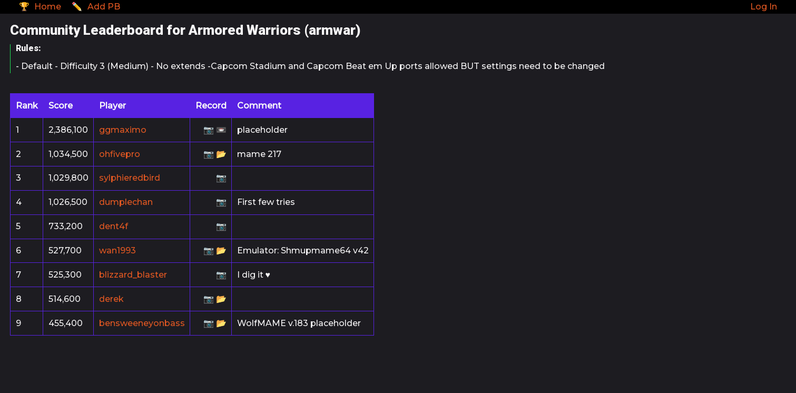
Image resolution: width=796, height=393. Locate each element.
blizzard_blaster (133, 275)
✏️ (96, 7)
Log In (763, 7)
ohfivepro (119, 154)
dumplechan (126, 202)
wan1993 (117, 250)
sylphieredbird (129, 178)
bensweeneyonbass (142, 323)
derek (111, 299)
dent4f (113, 226)
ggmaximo (122, 130)
